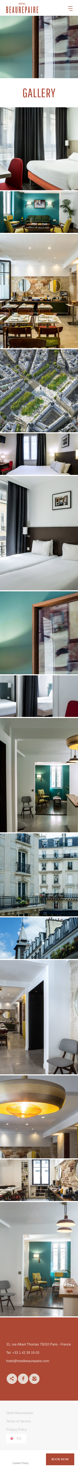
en (19, 1438)
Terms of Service (18, 1421)
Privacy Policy (16, 1429)
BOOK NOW (60, 1459)
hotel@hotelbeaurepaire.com (27, 1361)
